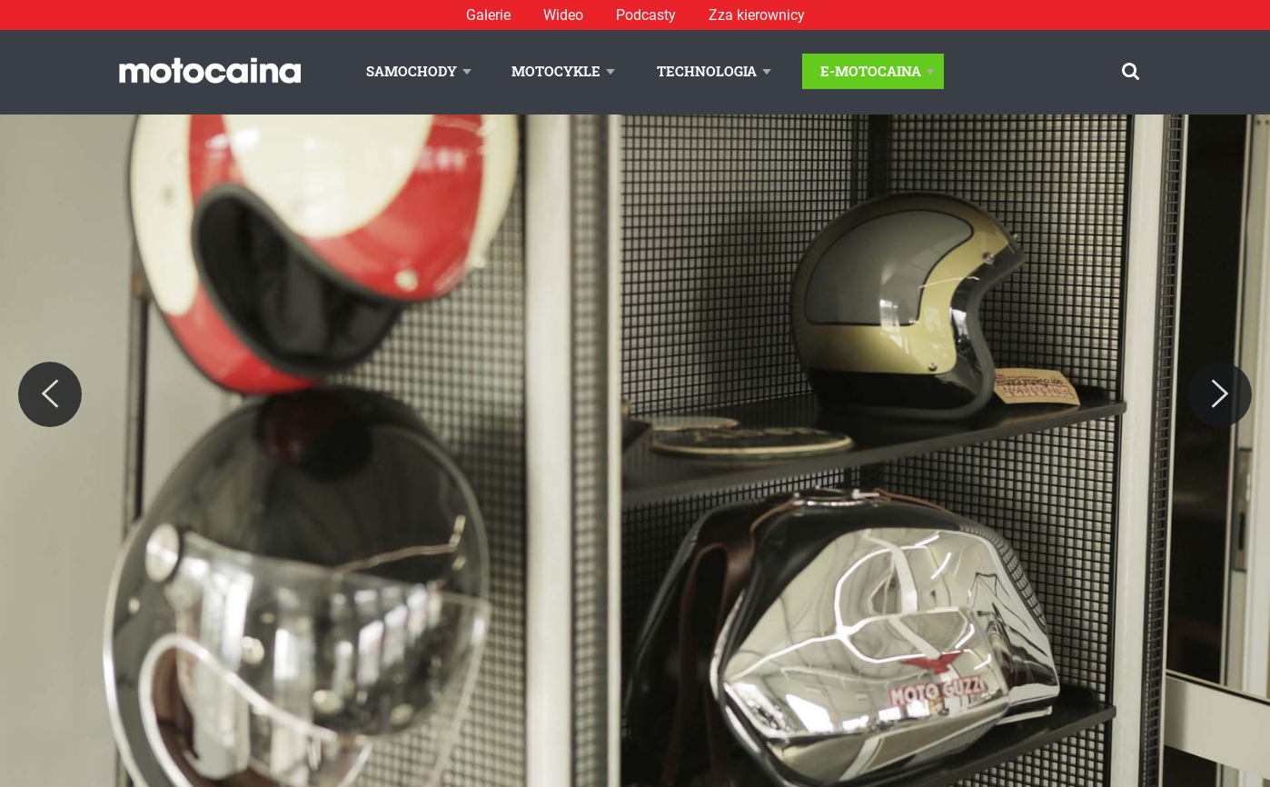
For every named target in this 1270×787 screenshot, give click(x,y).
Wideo (563, 15)
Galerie (488, 15)
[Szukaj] (1130, 71)
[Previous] (50, 394)
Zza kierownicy (757, 15)
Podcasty (646, 15)
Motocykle (555, 71)
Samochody (411, 71)
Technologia (707, 71)
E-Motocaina (870, 71)
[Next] (1220, 394)
